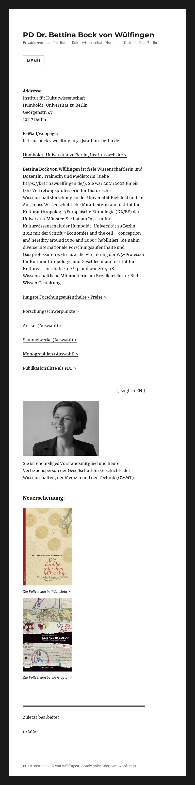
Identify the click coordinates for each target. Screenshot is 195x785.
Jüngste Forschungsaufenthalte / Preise (63, 297)
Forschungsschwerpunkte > (51, 311)
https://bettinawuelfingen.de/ (53, 183)
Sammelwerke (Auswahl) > (50, 339)
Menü (34, 60)
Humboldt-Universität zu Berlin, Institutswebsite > (75, 154)
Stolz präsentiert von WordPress (110, 766)
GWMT (125, 477)
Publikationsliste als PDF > (49, 368)
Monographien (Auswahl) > (50, 353)
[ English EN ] (131, 390)
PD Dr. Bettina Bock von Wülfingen (88, 34)
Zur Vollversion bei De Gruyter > (47, 677)
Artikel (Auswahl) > (42, 325)
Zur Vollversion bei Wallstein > (46, 592)
